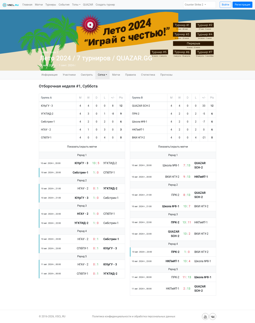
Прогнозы (166, 74)
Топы (75, 4)
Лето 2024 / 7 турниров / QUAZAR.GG (96, 58)
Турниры (50, 4)
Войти (225, 4)
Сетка (101, 74)
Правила (130, 74)
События (64, 4)
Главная (27, 4)
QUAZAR (88, 4)
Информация (49, 74)
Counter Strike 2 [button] (194, 4)
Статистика (148, 74)
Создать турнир (105, 4)
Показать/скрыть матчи (82, 146)
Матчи (39, 4)
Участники (69, 74)
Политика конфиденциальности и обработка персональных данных (133, 316)
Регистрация (242, 4)
